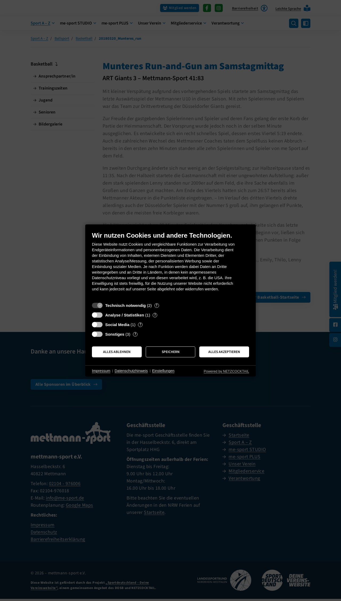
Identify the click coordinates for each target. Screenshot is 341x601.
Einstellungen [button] (163, 371)
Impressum (101, 371)
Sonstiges (114, 334)
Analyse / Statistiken (124, 315)
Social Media (117, 324)
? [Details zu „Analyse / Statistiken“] (155, 315)
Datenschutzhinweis (131, 371)
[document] (170, 265)
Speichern (171, 351)
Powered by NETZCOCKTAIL (226, 371)
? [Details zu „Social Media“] (140, 324)
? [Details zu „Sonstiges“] (135, 334)
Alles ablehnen (117, 351)
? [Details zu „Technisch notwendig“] (156, 305)
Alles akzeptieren (224, 351)
